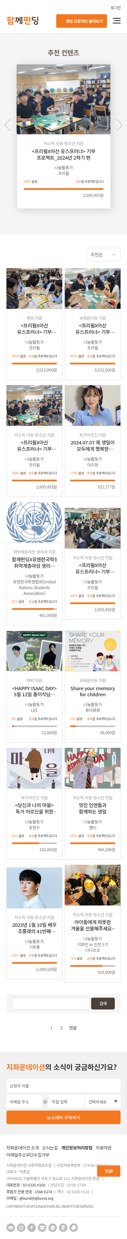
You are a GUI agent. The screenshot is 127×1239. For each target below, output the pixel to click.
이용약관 (103, 1148)
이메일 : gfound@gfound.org (30, 1198)
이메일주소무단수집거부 (27, 1155)
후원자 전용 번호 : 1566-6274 (29, 1192)
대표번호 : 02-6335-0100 (25, 1185)
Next (119, 125)
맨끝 (73, 1028)
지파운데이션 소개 (22, 1148)
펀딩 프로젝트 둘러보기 (84, 21)
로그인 (115, 7)
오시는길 (50, 1148)
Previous (7, 125)
